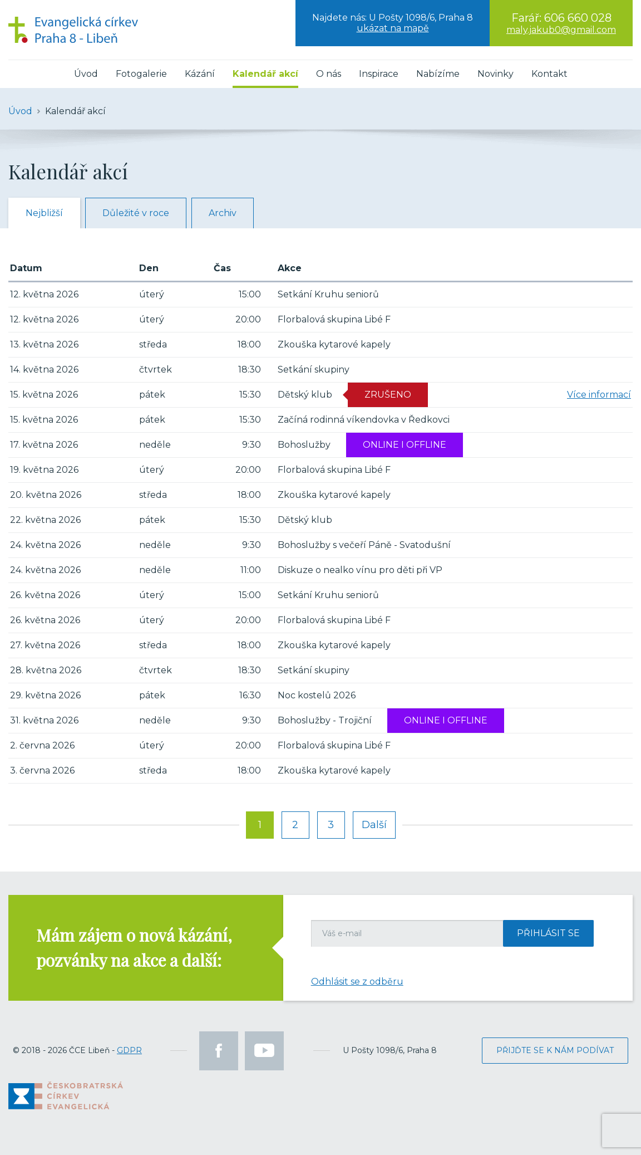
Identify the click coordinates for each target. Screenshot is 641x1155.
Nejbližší (44, 213)
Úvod (86, 73)
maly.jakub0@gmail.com (561, 30)
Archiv (222, 213)
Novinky (495, 73)
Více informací (599, 394)
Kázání (200, 73)
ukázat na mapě (393, 28)
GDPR (129, 1050)
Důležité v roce (135, 213)
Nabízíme (438, 73)
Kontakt (549, 73)
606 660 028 (578, 18)
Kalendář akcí (265, 73)
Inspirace (378, 73)
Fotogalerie (141, 73)
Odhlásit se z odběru (357, 981)
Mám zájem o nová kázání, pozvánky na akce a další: (134, 947)
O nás (328, 73)
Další (374, 825)
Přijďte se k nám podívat (555, 1050)
